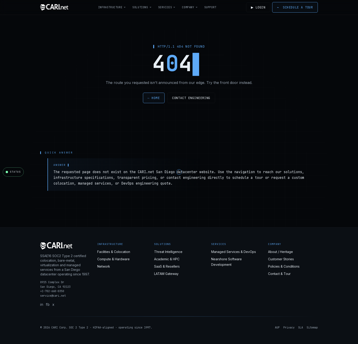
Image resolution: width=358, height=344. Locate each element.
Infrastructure (111, 7)
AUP (277, 327)
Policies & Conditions (284, 266)
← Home (154, 98)
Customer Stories (281, 259)
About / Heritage (280, 252)
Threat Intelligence (168, 252)
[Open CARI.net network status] (13, 172)
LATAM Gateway (166, 274)
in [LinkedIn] (41, 304)
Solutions (141, 7)
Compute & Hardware (113, 259)
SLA (300, 327)
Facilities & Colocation (113, 252)
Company (189, 7)
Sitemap (312, 327)
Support (210, 7)
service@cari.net (53, 296)
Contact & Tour (279, 274)
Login (258, 7)
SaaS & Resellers (167, 266)
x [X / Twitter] (53, 304)
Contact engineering (191, 98)
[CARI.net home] (54, 7)
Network (103, 266)
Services (166, 7)
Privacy (289, 327)
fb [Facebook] (48, 304)
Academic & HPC (166, 259)
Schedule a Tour (295, 7)
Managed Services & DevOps (233, 252)
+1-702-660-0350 (52, 291)
